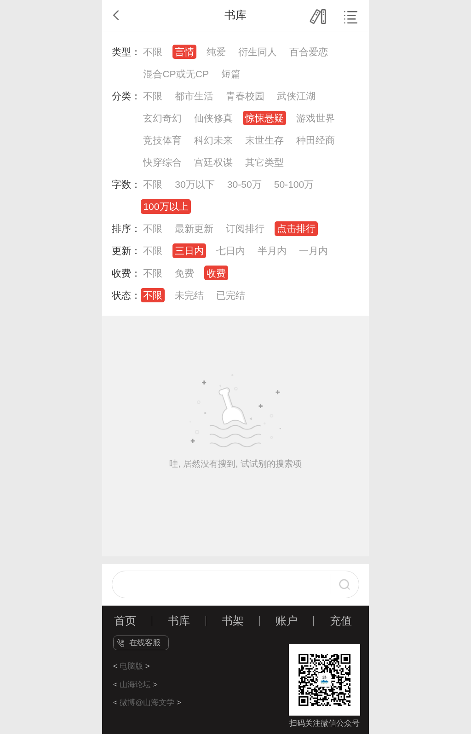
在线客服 (145, 642)
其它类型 (264, 162)
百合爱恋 (308, 51)
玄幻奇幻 (162, 118)
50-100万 (294, 184)
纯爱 (216, 51)
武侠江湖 (296, 96)
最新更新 (194, 228)
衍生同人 (257, 51)
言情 (184, 51)
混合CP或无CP (176, 74)
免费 (184, 273)
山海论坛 (135, 684)
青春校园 (245, 96)
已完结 (230, 295)
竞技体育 (162, 140)
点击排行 (296, 228)
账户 (287, 621)
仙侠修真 (213, 118)
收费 (216, 273)
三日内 (189, 250)
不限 (152, 51)
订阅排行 (245, 228)
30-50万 (244, 184)
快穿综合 (162, 162)
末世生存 (264, 140)
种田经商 (315, 140)
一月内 (313, 250)
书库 (179, 621)
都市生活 (194, 96)
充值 (341, 621)
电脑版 (131, 666)
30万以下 (194, 184)
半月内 (272, 250)
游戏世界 (315, 118)
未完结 (189, 295)
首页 (125, 621)
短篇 (231, 74)
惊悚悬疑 (264, 118)
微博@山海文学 (147, 702)
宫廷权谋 (213, 162)
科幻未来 (213, 140)
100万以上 (165, 206)
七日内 (230, 250)
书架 (233, 621)
